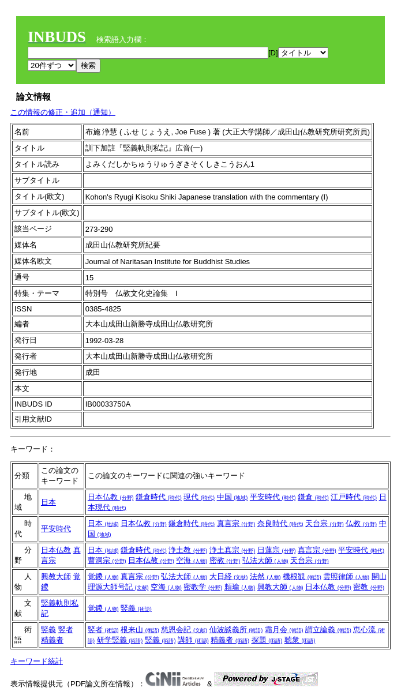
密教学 (202, 586)
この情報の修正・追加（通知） (62, 112)
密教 (225, 560)
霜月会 (284, 629)
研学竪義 (120, 640)
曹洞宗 (107, 560)
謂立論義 (328, 629)
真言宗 (236, 523)
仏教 (361, 523)
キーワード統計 (36, 661)
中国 (232, 497)
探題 (267, 640)
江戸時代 (354, 497)
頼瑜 (240, 586)
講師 (193, 640)
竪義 (136, 608)
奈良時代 (280, 523)
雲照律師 (346, 576)
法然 (265, 576)
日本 (48, 502)
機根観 (302, 576)
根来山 (140, 629)
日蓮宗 (276, 550)
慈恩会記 (184, 629)
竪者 (65, 629)
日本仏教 (111, 497)
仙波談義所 (236, 629)
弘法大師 (265, 560)
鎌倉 (313, 497)
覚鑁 (103, 576)
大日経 (228, 576)
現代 (199, 497)
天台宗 (324, 523)
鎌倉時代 (159, 497)
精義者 (52, 640)
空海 (191, 560)
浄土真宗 (232, 550)
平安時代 (273, 497)
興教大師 (56, 576)
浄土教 (187, 550)
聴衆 (300, 640)
